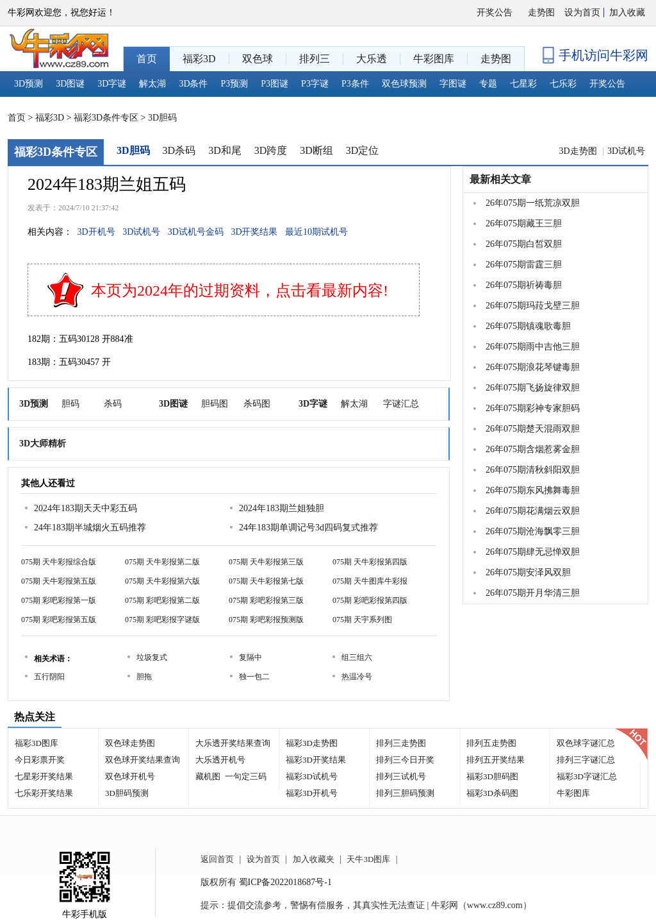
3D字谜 (111, 84)
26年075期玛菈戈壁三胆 (533, 305)
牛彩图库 (573, 793)
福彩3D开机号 (312, 793)
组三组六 (356, 657)
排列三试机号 (401, 776)
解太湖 (152, 84)
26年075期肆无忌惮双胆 (533, 552)
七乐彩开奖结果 (44, 793)
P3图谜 (274, 84)
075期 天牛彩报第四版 (369, 561)
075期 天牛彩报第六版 (162, 581)
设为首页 (582, 12)
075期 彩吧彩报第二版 (162, 600)
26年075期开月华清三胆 (533, 593)
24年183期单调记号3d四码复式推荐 (308, 527)
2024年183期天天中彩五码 (85, 508)
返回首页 (217, 859)
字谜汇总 (401, 404)
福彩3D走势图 (312, 743)
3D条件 (193, 84)
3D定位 (362, 150)
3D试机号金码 (196, 232)
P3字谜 (315, 84)
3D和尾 (225, 150)
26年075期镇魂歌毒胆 (528, 326)
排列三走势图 (401, 743)
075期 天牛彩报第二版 (162, 561)
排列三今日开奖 (405, 760)
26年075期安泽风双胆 (528, 572)
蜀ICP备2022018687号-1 (285, 882)
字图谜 (452, 84)
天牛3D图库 (368, 859)
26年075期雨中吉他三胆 (533, 346)
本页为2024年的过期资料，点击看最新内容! (239, 290)
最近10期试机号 (316, 232)
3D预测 (28, 84)
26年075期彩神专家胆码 (533, 408)
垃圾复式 (151, 657)
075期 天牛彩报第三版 (266, 561)
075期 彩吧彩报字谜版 (162, 619)
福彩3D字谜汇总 (587, 776)
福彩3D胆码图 (492, 776)
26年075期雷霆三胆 (524, 264)
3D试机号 (626, 151)
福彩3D (49, 118)
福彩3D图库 (36, 743)
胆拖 (144, 676)
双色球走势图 (130, 743)
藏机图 (207, 776)
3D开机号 (96, 232)
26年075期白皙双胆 (524, 244)
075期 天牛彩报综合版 (58, 561)
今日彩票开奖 (40, 760)
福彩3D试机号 (312, 776)
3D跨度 (271, 150)
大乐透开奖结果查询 (232, 743)
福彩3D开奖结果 (316, 760)
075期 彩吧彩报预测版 (266, 619)
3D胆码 (162, 118)
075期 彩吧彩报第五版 (58, 619)
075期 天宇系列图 (362, 619)
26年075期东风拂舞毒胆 (533, 490)
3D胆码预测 (127, 793)
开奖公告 (494, 12)
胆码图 (214, 404)
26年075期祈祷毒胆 (524, 285)
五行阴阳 (49, 676)
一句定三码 (245, 776)
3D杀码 (179, 150)
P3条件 (355, 84)
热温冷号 (356, 676)
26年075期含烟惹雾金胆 (533, 449)
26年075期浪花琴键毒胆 (533, 367)
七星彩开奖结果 (44, 776)
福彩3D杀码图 (492, 793)
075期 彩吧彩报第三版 (266, 600)
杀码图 (256, 404)
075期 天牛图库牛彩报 (369, 581)
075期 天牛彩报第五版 (58, 581)
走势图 (541, 12)
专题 (488, 84)
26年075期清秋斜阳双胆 (533, 470)
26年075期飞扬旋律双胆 (533, 388)
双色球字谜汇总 (586, 743)
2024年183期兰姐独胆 (281, 508)
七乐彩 (563, 84)
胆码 (70, 404)
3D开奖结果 (254, 232)
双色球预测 (404, 84)
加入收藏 (627, 12)
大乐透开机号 (220, 760)
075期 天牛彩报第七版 (266, 581)
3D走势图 (579, 151)
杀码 (113, 404)
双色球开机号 (130, 776)
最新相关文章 (500, 179)
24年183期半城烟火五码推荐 (90, 527)
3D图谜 (70, 84)
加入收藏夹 (313, 859)
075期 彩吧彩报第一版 (58, 600)
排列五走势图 (491, 743)
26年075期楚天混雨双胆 (533, 429)
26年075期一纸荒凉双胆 (533, 203)
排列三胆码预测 (405, 793)
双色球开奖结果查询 (142, 760)
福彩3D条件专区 (106, 118)
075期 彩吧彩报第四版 (369, 600)
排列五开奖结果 (495, 760)
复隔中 (250, 657)
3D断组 (316, 150)
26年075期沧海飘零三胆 (533, 531)
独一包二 (254, 676)
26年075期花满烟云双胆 (533, 511)
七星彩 (523, 84)
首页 (17, 118)
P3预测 (235, 84)
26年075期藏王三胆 (524, 223)
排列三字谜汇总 (586, 760)
